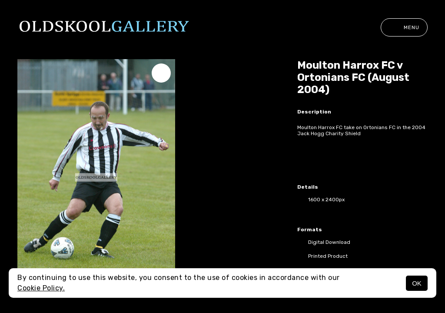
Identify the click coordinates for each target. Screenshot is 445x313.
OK (417, 283)
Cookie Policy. (41, 288)
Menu (404, 27)
